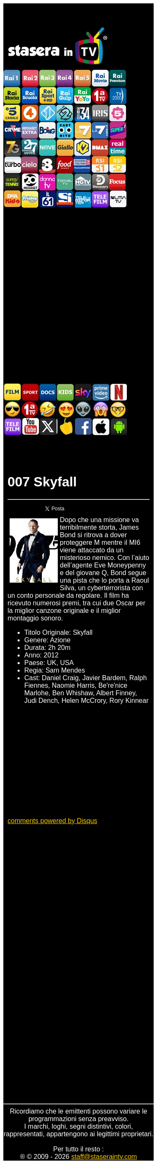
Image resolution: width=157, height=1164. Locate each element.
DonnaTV (47, 181)
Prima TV (100, 95)
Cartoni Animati (65, 392)
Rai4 (65, 78)
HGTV (82, 181)
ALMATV (117, 199)
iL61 (47, 199)
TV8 (47, 164)
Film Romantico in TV (65, 409)
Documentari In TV (48, 392)
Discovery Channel (100, 181)
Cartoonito (65, 130)
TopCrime (12, 130)
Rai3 (47, 78)
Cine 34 (82, 112)
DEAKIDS (12, 199)
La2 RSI (117, 164)
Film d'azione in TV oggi (12, 409)
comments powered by (52, 820)
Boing (47, 130)
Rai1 (12, 78)
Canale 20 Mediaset (30, 181)
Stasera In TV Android (118, 426)
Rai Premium (117, 78)
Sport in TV (30, 392)
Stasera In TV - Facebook (83, 426)
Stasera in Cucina (65, 426)
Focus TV (117, 181)
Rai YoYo (82, 95)
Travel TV (65, 181)
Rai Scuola (30, 95)
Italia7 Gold (12, 147)
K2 (82, 147)
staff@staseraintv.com (104, 1156)
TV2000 (117, 95)
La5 (117, 112)
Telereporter (82, 199)
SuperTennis (12, 181)
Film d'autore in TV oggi (118, 409)
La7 (82, 130)
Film (12, 392)
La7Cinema (100, 130)
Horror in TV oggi (100, 409)
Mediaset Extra (30, 130)
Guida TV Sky (83, 392)
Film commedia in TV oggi (48, 409)
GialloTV (65, 147)
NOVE (47, 147)
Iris (100, 112)
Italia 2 (65, 112)
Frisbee (30, 199)
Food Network (65, 164)
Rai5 (82, 78)
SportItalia (65, 199)
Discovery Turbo (12, 164)
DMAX (100, 147)
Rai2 (30, 78)
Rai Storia (12, 95)
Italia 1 (47, 112)
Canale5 (12, 112)
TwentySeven (30, 147)
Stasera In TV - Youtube (30, 426)
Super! (117, 130)
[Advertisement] (78, 295)
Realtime (117, 147)
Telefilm (100, 199)
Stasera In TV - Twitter (48, 426)
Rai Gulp (65, 95)
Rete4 (30, 112)
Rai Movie (100, 78)
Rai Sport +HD (47, 95)
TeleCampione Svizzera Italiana (82, 164)
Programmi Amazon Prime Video (100, 392)
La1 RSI (100, 164)
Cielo (30, 164)
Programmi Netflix (118, 392)
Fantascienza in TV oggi (83, 409)
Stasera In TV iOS (100, 426)
